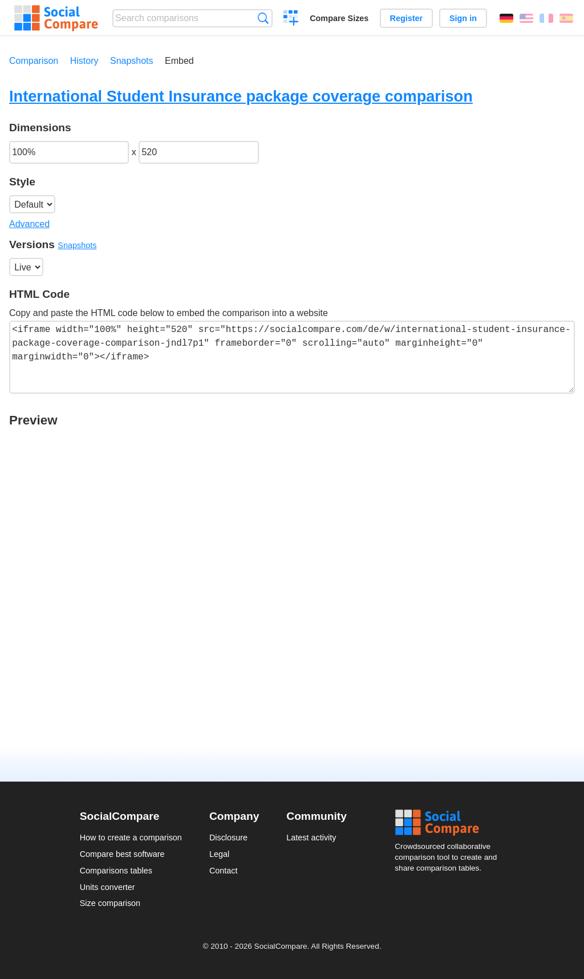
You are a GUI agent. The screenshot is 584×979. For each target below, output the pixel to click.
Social (449, 822)
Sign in (463, 18)
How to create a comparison (131, 837)
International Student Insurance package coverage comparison (241, 96)
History (84, 61)
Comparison (33, 61)
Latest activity (311, 837)
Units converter (107, 887)
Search (263, 18)
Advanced (29, 224)
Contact (223, 870)
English (526, 18)
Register (406, 18)
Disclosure (228, 837)
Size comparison (110, 903)
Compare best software (122, 854)
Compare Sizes (339, 18)
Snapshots (131, 61)
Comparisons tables (116, 870)
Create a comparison (291, 19)
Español (566, 18)
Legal (219, 854)
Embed (179, 61)
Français (546, 18)
